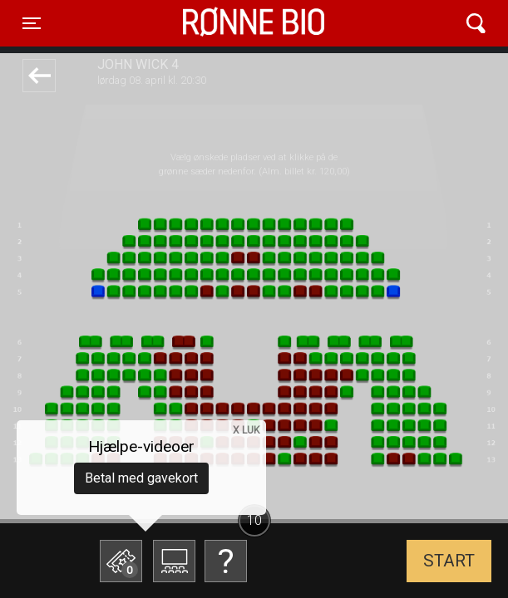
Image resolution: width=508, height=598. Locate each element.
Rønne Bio (227, 23)
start (449, 561)
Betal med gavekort (141, 478)
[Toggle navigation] (31, 23)
